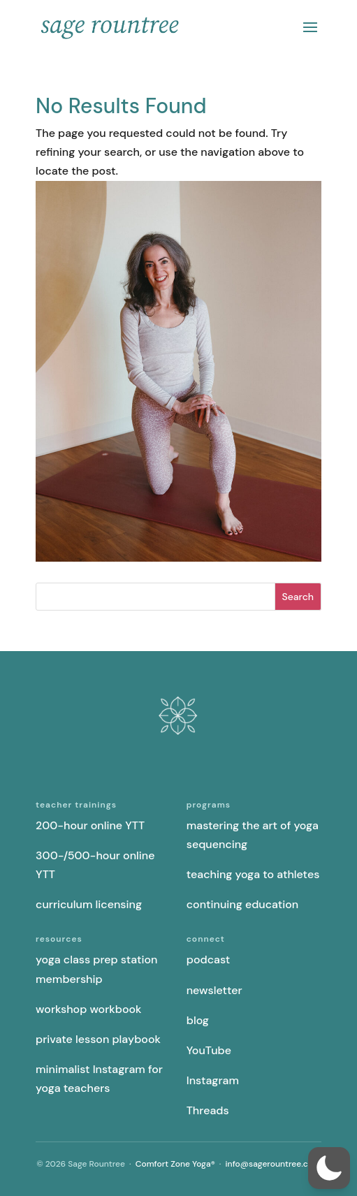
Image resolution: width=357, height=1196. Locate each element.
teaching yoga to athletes (253, 874)
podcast (209, 959)
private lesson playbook (98, 1039)
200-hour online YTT (90, 825)
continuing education (243, 904)
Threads (208, 1110)
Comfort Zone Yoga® (175, 1163)
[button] (329, 1168)
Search (298, 596)
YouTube (209, 1050)
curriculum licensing (89, 904)
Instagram (213, 1080)
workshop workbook (88, 1009)
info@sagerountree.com (273, 1163)
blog (198, 1020)
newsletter (214, 990)
